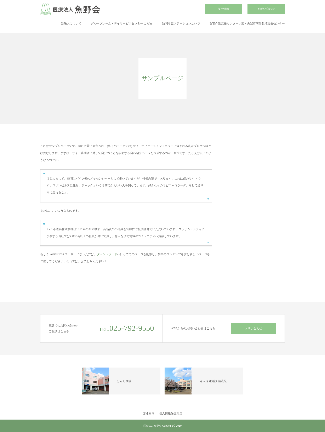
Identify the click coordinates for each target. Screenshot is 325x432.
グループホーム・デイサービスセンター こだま (122, 23)
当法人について (71, 23)
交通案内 (148, 413)
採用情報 (223, 9)
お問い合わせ (266, 9)
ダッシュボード (107, 254)
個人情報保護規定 (170, 413)
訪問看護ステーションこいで (181, 23)
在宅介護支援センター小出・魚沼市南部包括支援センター (247, 23)
